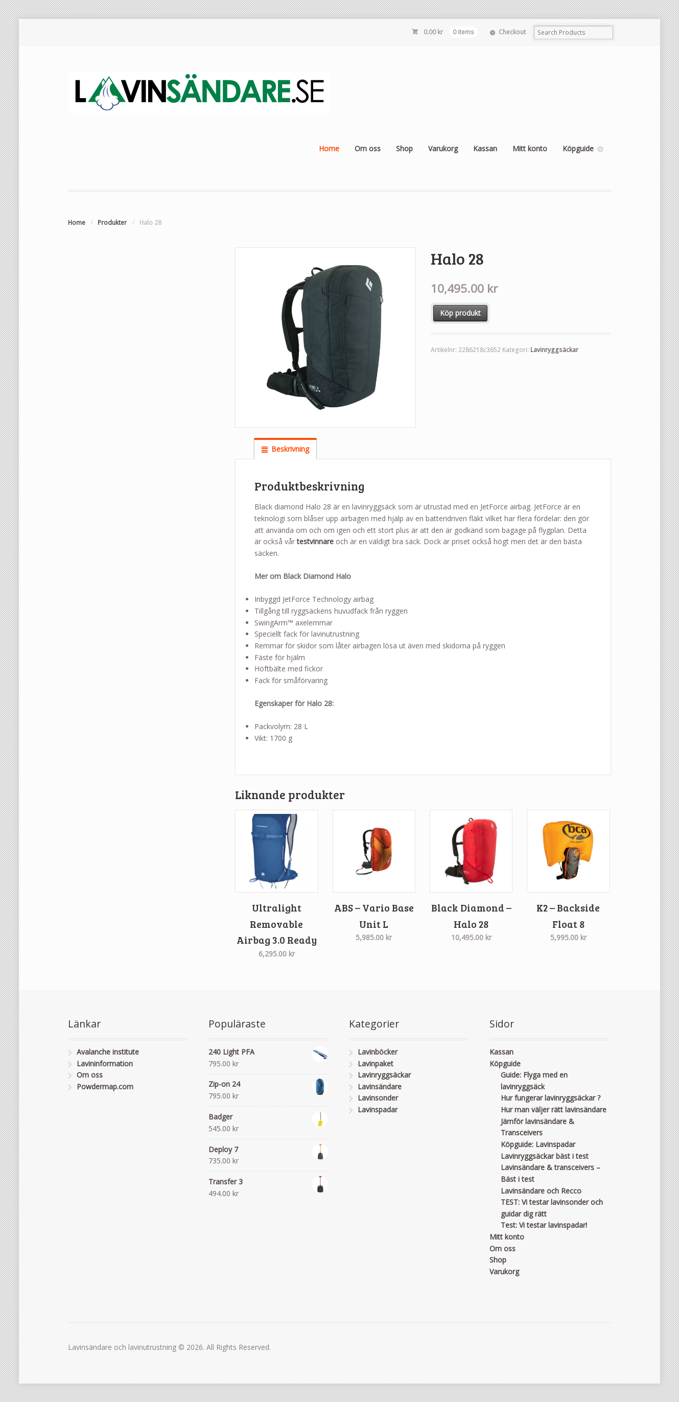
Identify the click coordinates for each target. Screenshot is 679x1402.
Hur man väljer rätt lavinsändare (553, 1109)
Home (329, 148)
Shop (404, 148)
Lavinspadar (377, 1109)
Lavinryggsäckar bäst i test (545, 1156)
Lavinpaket (375, 1063)
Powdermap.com (105, 1086)
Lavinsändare (380, 1086)
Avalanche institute (108, 1052)
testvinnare (316, 541)
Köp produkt (460, 313)
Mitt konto (529, 148)
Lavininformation (105, 1063)
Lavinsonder (378, 1098)
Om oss (368, 148)
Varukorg (443, 148)
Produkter (112, 222)
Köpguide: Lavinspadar (538, 1144)
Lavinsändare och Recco (541, 1191)
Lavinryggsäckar (554, 349)
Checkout (512, 32)
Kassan (485, 148)
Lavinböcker (377, 1052)
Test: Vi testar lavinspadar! (544, 1225)
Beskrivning (290, 449)
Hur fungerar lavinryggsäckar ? (550, 1098)
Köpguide (578, 148)
